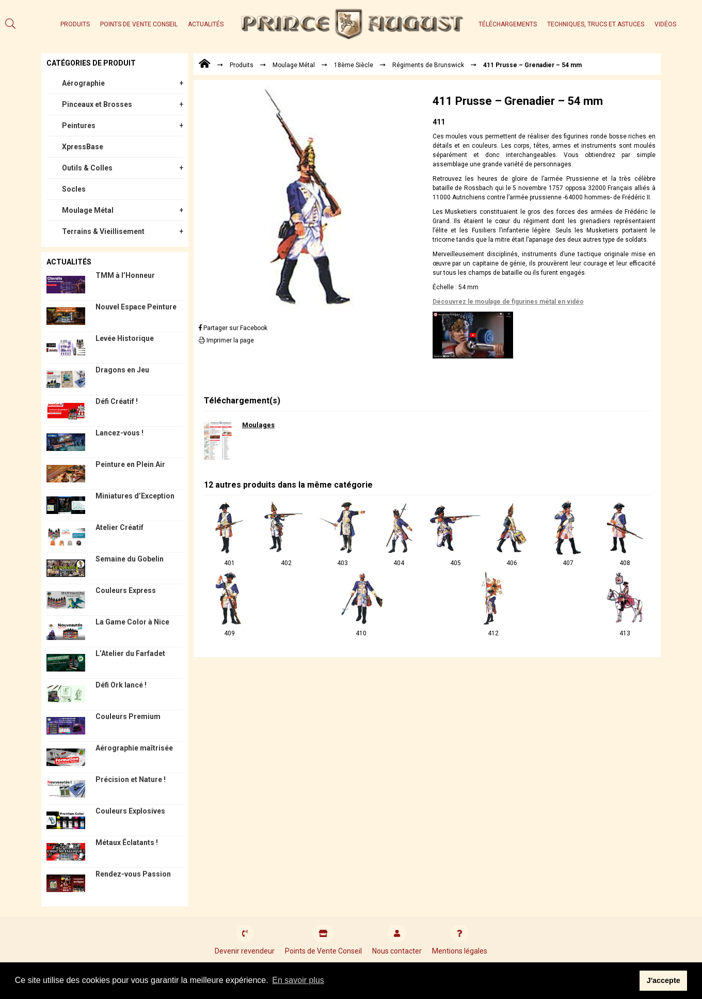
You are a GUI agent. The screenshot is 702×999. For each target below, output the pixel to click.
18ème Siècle (353, 65)
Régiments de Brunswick (428, 65)
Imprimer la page (226, 340)
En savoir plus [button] (298, 980)
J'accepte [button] (663, 980)
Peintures (78, 125)
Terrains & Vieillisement (103, 231)
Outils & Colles (87, 168)
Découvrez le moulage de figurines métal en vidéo (508, 301)
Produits (75, 24)
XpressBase (82, 147)
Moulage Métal (88, 210)
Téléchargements (507, 24)
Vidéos (665, 24)
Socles (74, 189)
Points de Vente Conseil (139, 24)
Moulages (258, 425)
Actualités (206, 24)
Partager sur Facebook (233, 328)
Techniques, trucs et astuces (595, 24)
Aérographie (83, 83)
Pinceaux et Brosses (97, 104)
